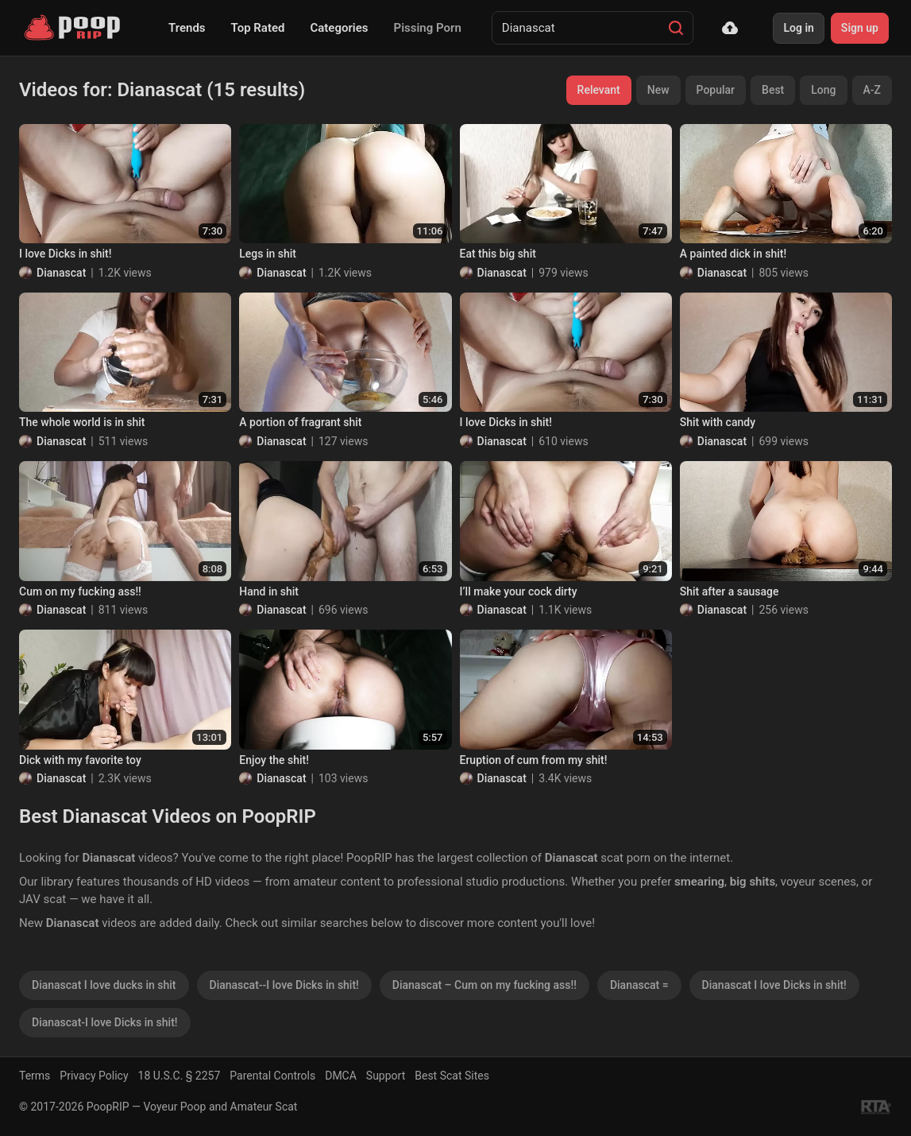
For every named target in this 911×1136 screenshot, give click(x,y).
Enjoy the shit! (274, 760)
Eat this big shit (498, 253)
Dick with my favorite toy (80, 760)
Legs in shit (267, 253)
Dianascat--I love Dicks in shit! (284, 985)
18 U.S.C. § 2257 (179, 1075)
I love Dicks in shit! (65, 253)
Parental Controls (272, 1075)
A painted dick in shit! (733, 253)
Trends (187, 28)
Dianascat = (639, 985)
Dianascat (61, 272)
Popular (716, 89)
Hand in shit (269, 591)
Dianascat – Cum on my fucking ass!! (484, 985)
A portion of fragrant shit (300, 422)
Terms (34, 1075)
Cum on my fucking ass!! (80, 591)
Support (385, 1075)
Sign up (859, 27)
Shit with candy (717, 422)
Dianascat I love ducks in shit (104, 985)
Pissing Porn (427, 28)
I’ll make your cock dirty (518, 591)
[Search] (676, 28)
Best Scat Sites (452, 1075)
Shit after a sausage (729, 591)
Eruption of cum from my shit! (534, 760)
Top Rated (258, 28)
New (658, 89)
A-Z (872, 89)
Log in (798, 27)
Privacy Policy (94, 1075)
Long (823, 89)
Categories (339, 28)
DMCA (341, 1075)
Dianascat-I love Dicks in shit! (105, 1022)
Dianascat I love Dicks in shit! (774, 985)
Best (773, 89)
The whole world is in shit (82, 422)
